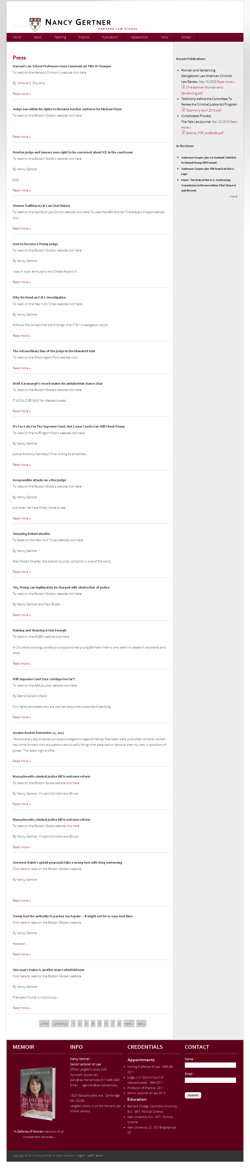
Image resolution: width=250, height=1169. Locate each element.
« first (44, 1023)
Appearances (139, 37)
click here (72, 783)
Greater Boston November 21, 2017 (38, 733)
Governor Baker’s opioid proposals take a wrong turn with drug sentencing (67, 863)
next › (129, 1023)
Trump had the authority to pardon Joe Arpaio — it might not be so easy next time (73, 916)
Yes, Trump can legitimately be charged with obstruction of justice (61, 587)
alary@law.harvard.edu (85, 1080)
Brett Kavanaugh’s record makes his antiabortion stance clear (58, 384)
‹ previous (60, 1023)
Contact (186, 37)
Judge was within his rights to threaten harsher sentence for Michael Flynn (67, 109)
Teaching (60, 37)
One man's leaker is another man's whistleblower (48, 970)
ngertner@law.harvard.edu (99, 1085)
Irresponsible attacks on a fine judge (39, 480)
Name (190, 1059)
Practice (84, 37)
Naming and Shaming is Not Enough (39, 630)
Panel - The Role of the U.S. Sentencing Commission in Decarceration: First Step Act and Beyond (208, 185)
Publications (110, 37)
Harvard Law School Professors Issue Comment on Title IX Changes (62, 66)
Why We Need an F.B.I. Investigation (39, 298)
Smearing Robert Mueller (31, 534)
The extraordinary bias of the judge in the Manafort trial (54, 351)
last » (141, 1023)
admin (99, 1155)
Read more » (22, 93)
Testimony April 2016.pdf (203, 110)
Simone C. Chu (28, 83)
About (38, 37)
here (83, 72)
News (164, 37)
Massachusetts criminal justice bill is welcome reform (51, 777)
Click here (19, 869)
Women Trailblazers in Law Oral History (41, 206)
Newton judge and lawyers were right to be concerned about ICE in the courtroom (73, 152)
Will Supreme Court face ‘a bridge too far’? (44, 679)
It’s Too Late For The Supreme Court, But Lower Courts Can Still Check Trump (69, 427)
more (233, 196)
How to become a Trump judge (35, 244)
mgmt (81, 1155)
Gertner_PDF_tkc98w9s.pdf (204, 133)
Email (190, 1074)
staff (90, 1155)
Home (17, 37)
